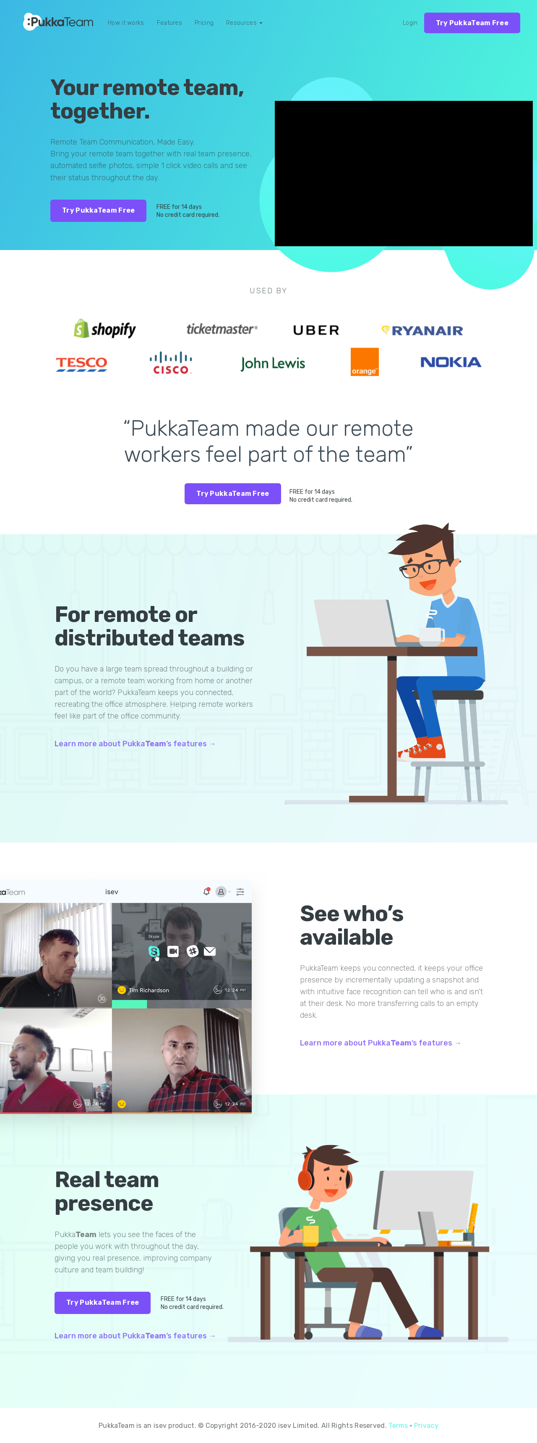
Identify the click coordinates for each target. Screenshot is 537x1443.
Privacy (426, 1426)
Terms (398, 1426)
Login (410, 22)
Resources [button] (244, 22)
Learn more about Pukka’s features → (135, 743)
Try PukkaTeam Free (472, 23)
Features (169, 22)
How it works (126, 22)
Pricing (204, 22)
